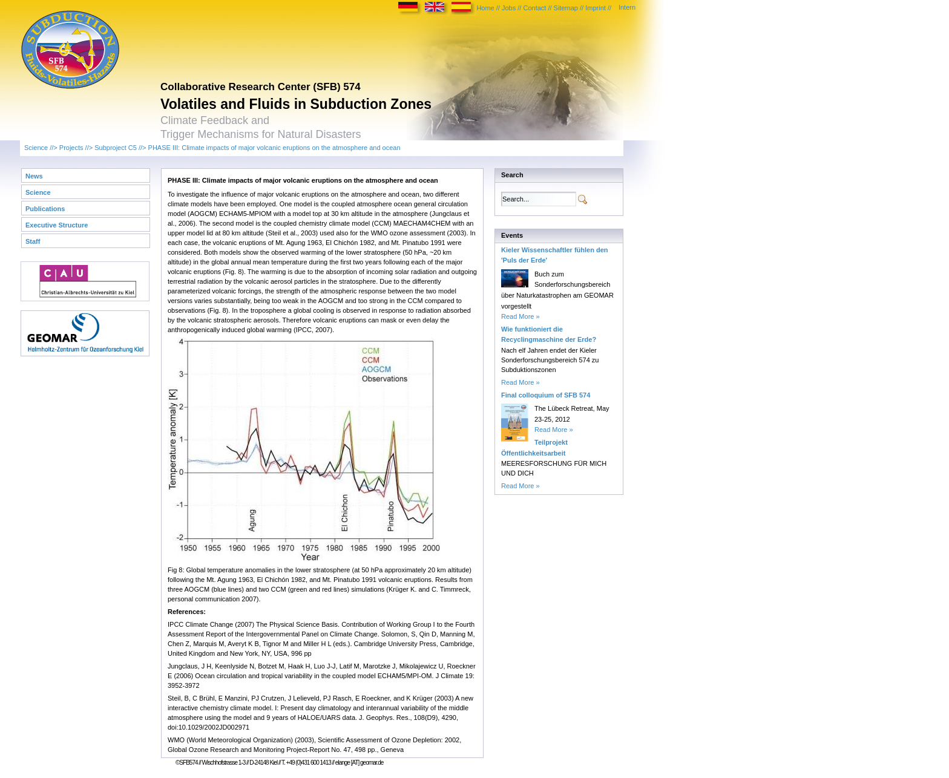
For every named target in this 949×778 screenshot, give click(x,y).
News (34, 176)
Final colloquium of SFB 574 (545, 395)
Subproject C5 (115, 147)
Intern (627, 7)
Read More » (520, 316)
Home (485, 7)
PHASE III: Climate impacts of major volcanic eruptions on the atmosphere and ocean (274, 147)
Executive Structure (56, 225)
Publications (45, 208)
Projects (71, 147)
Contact (534, 7)
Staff (32, 241)
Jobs (509, 7)
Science (36, 147)
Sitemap (566, 7)
